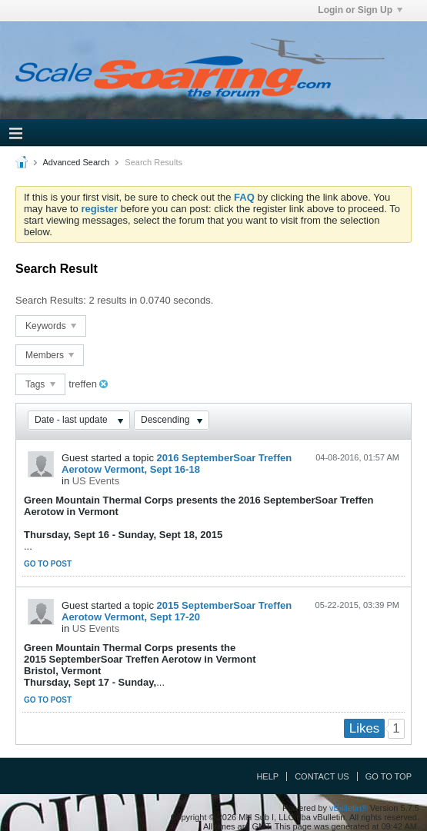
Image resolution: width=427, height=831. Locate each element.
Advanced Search (75, 162)
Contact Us (322, 776)
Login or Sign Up (360, 10)
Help (267, 776)
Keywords (50, 326)
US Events (95, 481)
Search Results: (50, 300)
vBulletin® (348, 808)
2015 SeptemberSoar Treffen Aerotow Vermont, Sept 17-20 (177, 611)
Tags (40, 384)
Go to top (388, 776)
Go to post (48, 564)
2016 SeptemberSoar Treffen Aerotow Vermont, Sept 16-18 (177, 463)
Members (49, 355)
